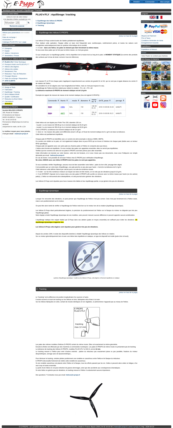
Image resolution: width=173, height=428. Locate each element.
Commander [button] (149, 2)
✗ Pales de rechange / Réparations (14, 78)
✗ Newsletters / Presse (10, 55)
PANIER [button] (135, 2)
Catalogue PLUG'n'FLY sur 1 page (14, 42)
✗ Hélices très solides (10, 69)
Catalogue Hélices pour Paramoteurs (17, 29)
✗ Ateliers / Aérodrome (10, 53)
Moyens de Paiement (149, 36)
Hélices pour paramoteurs (11, 32)
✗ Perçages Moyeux (9, 76)
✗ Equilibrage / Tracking (11, 92)
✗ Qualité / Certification (10, 97)
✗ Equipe (5, 51)
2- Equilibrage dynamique (45, 23)
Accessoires (6, 39)
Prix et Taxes (146, 38)
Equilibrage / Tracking (33, 10)
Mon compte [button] (164, 2)
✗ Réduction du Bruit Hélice (12, 99)
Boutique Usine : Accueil (13, 10)
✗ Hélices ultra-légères (10, 67)
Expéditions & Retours (149, 49)
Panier (143, 53)
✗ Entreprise (7, 48)
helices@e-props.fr (57, 155)
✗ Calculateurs (7, 101)
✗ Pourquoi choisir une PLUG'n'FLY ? (15, 64)
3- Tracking (40, 25)
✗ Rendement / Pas (9, 71)
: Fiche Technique (14, 62)
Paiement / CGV (147, 22)
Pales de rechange (8, 37)
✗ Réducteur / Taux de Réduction (14, 74)
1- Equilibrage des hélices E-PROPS (49, 21)
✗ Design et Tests (8, 87)
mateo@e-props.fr (21, 134)
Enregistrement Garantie (150, 43)
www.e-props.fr (134, 427)
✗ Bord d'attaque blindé (10, 94)
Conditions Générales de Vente (152, 40)
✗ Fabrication (7, 90)
